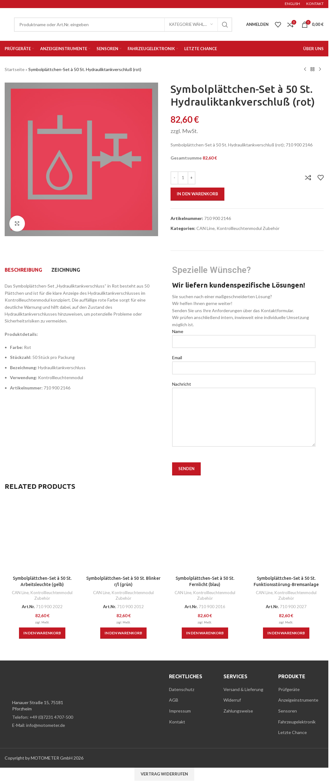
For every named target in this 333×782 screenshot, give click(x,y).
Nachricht (244, 400)
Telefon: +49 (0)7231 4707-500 (42, 717)
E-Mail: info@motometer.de (38, 725)
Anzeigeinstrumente (298, 700)
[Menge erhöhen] (191, 177)
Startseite (15, 69)
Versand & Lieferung (243, 689)
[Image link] (39, 682)
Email (244, 362)
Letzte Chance (292, 732)
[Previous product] (305, 69)
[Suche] (123, 24)
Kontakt (177, 721)
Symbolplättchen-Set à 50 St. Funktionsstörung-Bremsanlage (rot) (286, 584)
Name (244, 336)
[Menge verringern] (174, 177)
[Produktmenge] (183, 177)
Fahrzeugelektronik (297, 721)
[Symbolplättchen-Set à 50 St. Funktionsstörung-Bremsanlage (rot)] (286, 535)
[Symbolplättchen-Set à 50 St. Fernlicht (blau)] (204, 535)
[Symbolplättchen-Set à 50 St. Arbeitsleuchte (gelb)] (42, 535)
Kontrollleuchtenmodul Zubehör (248, 228)
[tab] (23, 269)
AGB (173, 700)
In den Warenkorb (197, 193)
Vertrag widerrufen (164, 773)
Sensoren (287, 710)
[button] (42, 633)
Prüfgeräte (289, 689)
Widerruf (232, 700)
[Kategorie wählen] (191, 24)
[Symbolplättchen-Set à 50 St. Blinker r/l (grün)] (123, 535)
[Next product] (320, 69)
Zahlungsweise (238, 710)
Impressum (180, 710)
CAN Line (205, 228)
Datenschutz (181, 689)
